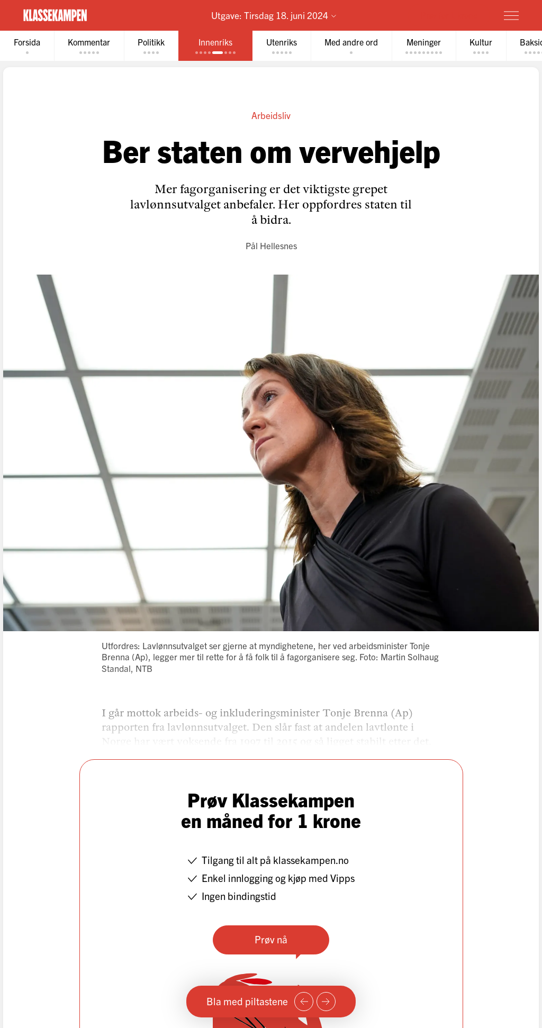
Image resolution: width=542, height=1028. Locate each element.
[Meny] (511, 15)
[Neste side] (326, 1001)
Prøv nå (271, 939)
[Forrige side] (303, 1001)
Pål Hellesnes (271, 245)
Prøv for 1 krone (449, 15)
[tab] (27, 46)
